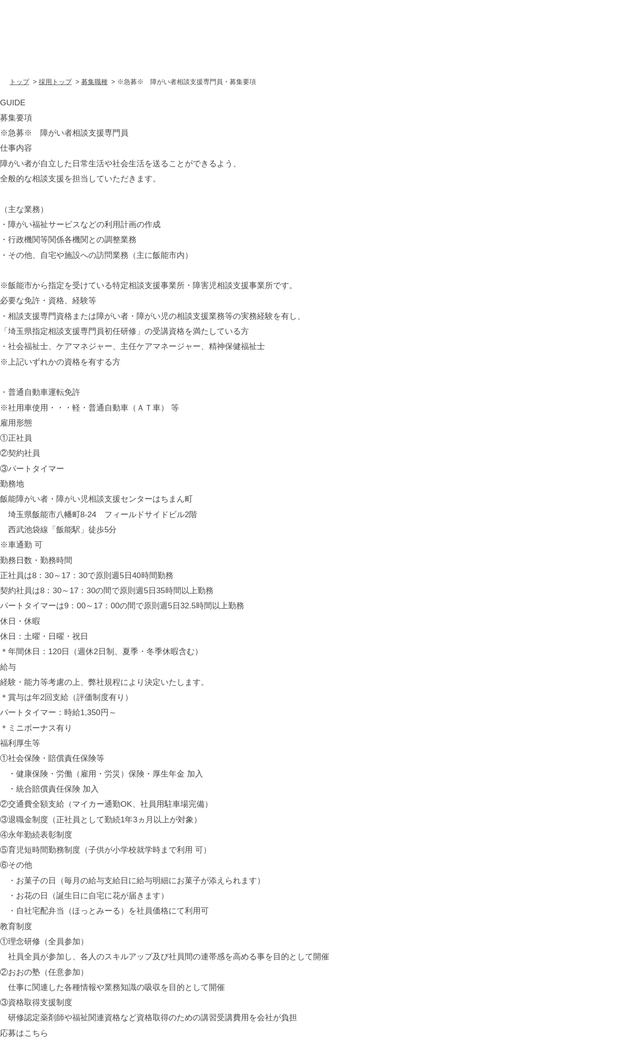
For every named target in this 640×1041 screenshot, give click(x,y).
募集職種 (94, 81)
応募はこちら (24, 1033)
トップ (19, 81)
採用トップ (55, 81)
